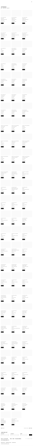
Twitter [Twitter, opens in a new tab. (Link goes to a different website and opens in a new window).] (30, 438)
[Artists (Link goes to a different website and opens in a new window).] (13, 438)
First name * (2, 433)
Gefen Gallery (16, 2)
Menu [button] (31, 1)
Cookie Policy (14, 442)
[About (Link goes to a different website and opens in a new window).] (11, 438)
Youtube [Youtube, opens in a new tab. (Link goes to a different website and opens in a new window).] (29, 438)
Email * (21, 433)
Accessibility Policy (8, 442)
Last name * (12, 433)
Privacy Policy (3, 442)
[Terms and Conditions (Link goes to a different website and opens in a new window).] (18, 438)
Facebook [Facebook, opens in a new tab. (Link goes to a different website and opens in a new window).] (25, 438)
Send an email (31, 438)
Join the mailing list (28, 438)
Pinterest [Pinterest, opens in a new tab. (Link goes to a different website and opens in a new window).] (26, 438)
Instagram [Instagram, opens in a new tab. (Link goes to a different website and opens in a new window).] (27, 438)
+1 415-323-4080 (5, 438)
